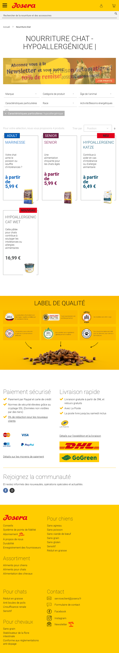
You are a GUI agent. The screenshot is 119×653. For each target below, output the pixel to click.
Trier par (77, 128)
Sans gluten (53, 542)
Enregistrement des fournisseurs (22, 547)
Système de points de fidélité (19, 529)
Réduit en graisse (57, 550)
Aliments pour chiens (15, 565)
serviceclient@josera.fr (68, 598)
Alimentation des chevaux (17, 573)
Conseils (8, 525)
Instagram (60, 618)
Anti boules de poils (14, 602)
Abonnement (14, 534)
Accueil (6, 27)
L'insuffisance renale (14, 606)
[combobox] (59, 15)
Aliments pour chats (14, 569)
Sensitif (51, 546)
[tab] (59, 113)
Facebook (60, 611)
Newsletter (61, 624)
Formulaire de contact (67, 604)
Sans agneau (54, 525)
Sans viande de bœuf (59, 533)
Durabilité (8, 543)
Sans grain (53, 538)
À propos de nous (13, 539)
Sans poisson (55, 529)
